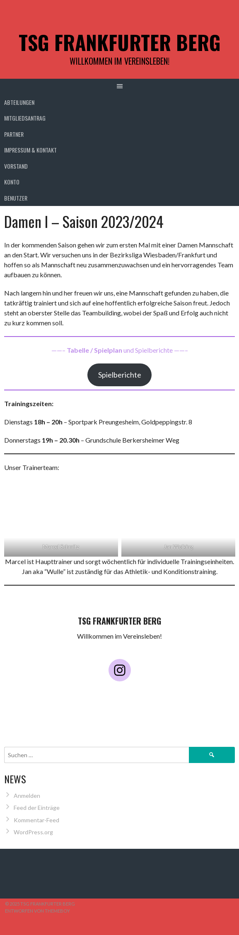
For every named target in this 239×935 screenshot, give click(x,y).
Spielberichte (119, 374)
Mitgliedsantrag (25, 118)
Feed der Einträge (37, 807)
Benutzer (15, 198)
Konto (11, 181)
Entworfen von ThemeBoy (37, 910)
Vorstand (16, 166)
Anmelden (27, 795)
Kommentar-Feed (36, 820)
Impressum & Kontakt (30, 149)
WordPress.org (33, 832)
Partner (14, 134)
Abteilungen (19, 102)
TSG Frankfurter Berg (120, 42)
